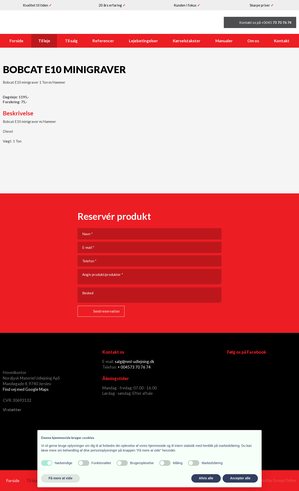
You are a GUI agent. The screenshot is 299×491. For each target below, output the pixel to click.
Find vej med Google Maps (26, 389)
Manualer (224, 40)
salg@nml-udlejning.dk (134, 361)
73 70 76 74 (140, 367)
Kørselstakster (186, 40)
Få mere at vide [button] (60, 478)
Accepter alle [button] (240, 478)
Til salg (71, 40)
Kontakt (281, 40)
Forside (16, 40)
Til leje (44, 40)
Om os (253, 40)
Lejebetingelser (143, 40)
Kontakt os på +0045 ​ (265, 22)
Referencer (103, 40)
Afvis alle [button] (206, 478)
